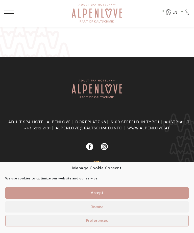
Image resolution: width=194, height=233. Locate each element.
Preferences (97, 221)
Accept (97, 193)
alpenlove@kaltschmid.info (89, 127)
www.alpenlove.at (148, 127)
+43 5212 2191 (37, 127)
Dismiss (97, 207)
